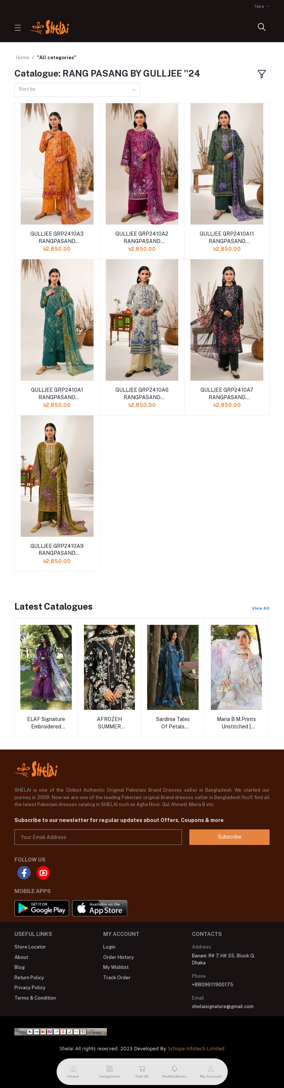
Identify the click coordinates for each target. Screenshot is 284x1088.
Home (22, 57)
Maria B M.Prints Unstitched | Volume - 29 (236, 723)
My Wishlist (116, 967)
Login (109, 947)
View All (261, 608)
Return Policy (29, 977)
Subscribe (229, 837)
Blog (19, 967)
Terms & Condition (35, 998)
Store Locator (30, 947)
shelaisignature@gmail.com (223, 1006)
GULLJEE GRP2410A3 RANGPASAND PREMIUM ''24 (57, 238)
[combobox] (77, 90)
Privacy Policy (29, 987)
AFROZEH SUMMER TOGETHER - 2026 (109, 723)
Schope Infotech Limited (196, 1048)
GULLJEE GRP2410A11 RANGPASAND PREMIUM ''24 (227, 238)
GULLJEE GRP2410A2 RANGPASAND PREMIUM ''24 (141, 238)
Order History (118, 957)
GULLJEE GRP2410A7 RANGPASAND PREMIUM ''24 (226, 394)
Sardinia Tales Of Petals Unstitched (173, 723)
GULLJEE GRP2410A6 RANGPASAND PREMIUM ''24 (142, 394)
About (21, 957)
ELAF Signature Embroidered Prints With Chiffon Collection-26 (46, 723)
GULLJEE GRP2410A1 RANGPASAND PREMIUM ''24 (57, 394)
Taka (259, 6)
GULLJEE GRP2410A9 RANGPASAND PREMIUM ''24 (57, 550)
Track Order (117, 977)
